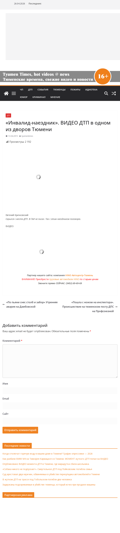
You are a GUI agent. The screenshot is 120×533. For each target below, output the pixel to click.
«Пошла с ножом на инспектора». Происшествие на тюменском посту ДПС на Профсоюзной (90, 307)
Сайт (5, 414)
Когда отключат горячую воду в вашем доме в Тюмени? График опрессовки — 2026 (47, 453)
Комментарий (12, 340)
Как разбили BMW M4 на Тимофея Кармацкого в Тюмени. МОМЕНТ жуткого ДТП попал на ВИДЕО (55, 458)
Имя (5, 383)
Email (5, 398)
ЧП (21, 89)
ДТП (30, 89)
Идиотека (91, 89)
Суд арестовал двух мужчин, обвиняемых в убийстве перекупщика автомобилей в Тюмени (51, 474)
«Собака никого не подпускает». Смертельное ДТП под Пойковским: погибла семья (47, 469)
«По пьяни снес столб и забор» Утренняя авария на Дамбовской (30, 305)
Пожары (75, 89)
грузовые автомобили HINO (64, 279)
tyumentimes (27, 136)
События (43, 89)
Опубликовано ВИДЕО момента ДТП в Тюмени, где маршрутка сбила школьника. (45, 463)
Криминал (38, 97)
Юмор (24, 97)
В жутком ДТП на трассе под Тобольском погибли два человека (37, 479)
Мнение (55, 97)
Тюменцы (59, 89)
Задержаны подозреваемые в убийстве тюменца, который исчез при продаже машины (48, 484)
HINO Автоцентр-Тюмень (79, 275)
